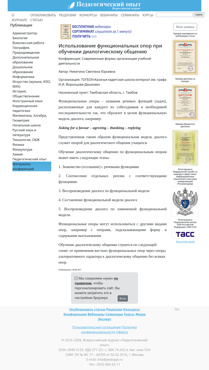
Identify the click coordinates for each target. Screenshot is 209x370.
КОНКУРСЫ (88, 15)
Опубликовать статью (87, 309)
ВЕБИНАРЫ (109, 15)
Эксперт (104, 319)
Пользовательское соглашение (96, 327)
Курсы (129, 314)
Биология (20, 38)
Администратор (25, 33)
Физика (18, 144)
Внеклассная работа (28, 43)
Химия (18, 154)
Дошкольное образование (23, 69)
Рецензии (114, 309)
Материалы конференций (23, 166)
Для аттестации (185, 241)
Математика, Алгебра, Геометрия (30, 118)
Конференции (75, 314)
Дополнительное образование (26, 59)
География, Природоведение (26, 50)
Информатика (23, 77)
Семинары (114, 314)
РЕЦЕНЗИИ (67, 15)
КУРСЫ (147, 15)
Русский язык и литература (24, 132)
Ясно (122, 298)
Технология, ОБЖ (26, 140)
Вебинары (96, 314)
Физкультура (22, 149)
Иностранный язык (28, 101)
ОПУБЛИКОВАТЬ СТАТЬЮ (43, 17)
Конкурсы (131, 309)
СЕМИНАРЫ (130, 15)
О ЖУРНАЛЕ (19, 17)
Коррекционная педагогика (25, 108)
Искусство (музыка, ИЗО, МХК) (32, 84)
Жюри (140, 314)
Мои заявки (185, 27)
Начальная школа (27, 125)
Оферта (122, 332)
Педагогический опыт (30, 159)
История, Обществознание (26, 93)
